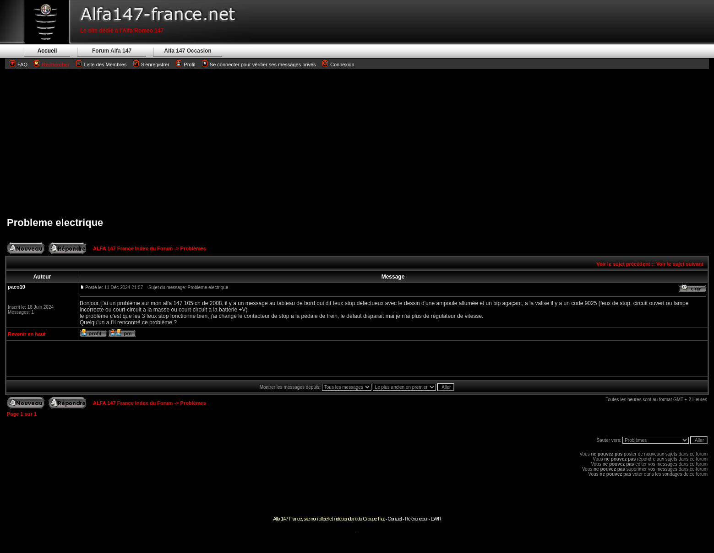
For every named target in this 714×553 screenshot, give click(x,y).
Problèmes (193, 248)
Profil (189, 64)
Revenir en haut (27, 334)
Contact (394, 518)
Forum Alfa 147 (111, 51)
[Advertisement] (357, 143)
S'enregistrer (155, 64)
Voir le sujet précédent (623, 264)
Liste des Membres (101, 64)
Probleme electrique (55, 222)
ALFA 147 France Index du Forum (133, 248)
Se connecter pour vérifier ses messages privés (259, 64)
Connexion (338, 64)
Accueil (47, 51)
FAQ (22, 64)
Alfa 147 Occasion (187, 51)
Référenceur (416, 518)
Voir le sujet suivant (679, 264)
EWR (436, 518)
